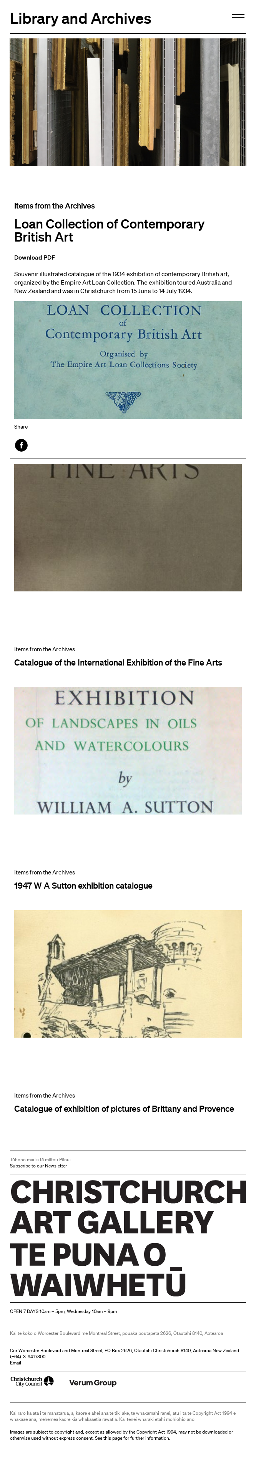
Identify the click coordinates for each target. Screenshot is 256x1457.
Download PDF (34, 257)
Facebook (22, 445)
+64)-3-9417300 (28, 1356)
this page (112, 1438)
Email (15, 1362)
